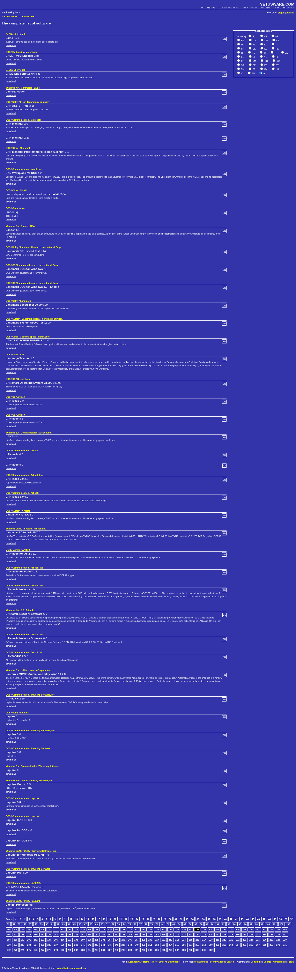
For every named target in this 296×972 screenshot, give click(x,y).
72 (113, 924)
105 (15, 929)
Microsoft (35, 120)
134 (211, 929)
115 (83, 929)
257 (190, 945)
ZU (253, 73)
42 (236, 919)
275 (29, 950)
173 (190, 934)
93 (229, 924)
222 (238, 939)
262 (224, 945)
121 (123, 929)
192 (36, 939)
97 (251, 924)
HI (241, 53)
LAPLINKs (36, 883)
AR (276, 36)
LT (253, 57)
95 (240, 924)
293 (150, 950)
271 (285, 945)
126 (157, 929)
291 (137, 950)
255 (177, 945)
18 (104, 919)
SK (254, 65)
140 (251, 929)
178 (224, 934)
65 (74, 924)
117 (96, 929)
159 (96, 934)
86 (190, 924)
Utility (17, 34)
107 (29, 929)
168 (157, 934)
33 (187, 919)
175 (204, 934)
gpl (23, 34)
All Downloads (172, 961)
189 (15, 939)
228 (278, 939)
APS (22, 354)
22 (126, 919)
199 (83, 939)
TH (242, 69)
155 (69, 934)
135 (217, 929)
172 (184, 934)
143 (271, 929)
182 (251, 934)
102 (281, 924)
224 (251, 939)
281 (69, 950)
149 (29, 934)
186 (278, 934)
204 (116, 939)
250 (143, 945)
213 (177, 939)
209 (150, 939)
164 (130, 934)
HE (277, 48)
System (16, 319)
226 (265, 939)
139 (244, 929)
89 (207, 924)
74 (124, 924)
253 (163, 945)
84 (179, 924)
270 (278, 945)
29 (164, 919)
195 (56, 939)
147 (15, 934)
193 (42, 939)
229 (285, 939)
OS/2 (8, 550)
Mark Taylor (32, 52)
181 (244, 934)
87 (195, 924)
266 (251, 945)
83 (173, 924)
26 (148, 919)
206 (130, 939)
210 (157, 939)
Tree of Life (157, 961)
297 (177, 950)
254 (170, 945)
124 (143, 929)
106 (22, 929)
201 (96, 939)
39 (220, 919)
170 (170, 934)
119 (110, 929)
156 (76, 934)
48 (269, 919)
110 (49, 929)
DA (242, 44)
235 (42, 945)
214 (184, 939)
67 (85, 924)
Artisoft (21, 397)
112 (63, 929)
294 (157, 950)
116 (89, 929)
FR (242, 48)
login (281, 12)
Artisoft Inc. (37, 475)
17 (98, 919)
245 (110, 945)
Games (16, 208)
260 (211, 945)
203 (110, 939)
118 (103, 929)
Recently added (216, 961)
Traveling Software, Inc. (43, 694)
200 (89, 939)
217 (204, 939)
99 (262, 924)
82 (168, 924)
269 (271, 945)
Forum (291, 961)
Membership (279, 961)
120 (116, 929)
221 (231, 939)
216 (197, 939)
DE (254, 48)
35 (198, 919)
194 (49, 939)
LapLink (24, 712)
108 (36, 929)
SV (277, 65)
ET (265, 44)
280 (63, 950)
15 (87, 919)
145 (285, 929)
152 (49, 934)
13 (76, 919)
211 (163, 939)
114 (76, 929)
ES (265, 65)
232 (22, 945)
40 (225, 919)
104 (9, 929)
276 (36, 950)
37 (209, 919)
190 (22, 939)
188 (9, 939)
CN (266, 40)
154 (63, 934)
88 (201, 924)
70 (102, 924)
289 (123, 950)
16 (93, 919)
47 (264, 919)
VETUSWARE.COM (277, 4)
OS (13, 265)
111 (56, 929)
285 (96, 950)
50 (280, 919)
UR (277, 69)
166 (143, 934)
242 (89, 945)
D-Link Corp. (23, 379)
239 (69, 945)
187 (285, 934)
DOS (8, 52)
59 (41, 924)
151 (42, 934)
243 (96, 945)
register (290, 12)
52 (291, 919)
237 (56, 945)
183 (258, 934)
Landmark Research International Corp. (40, 247)
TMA (32, 226)
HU (253, 53)
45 (253, 919)
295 (163, 950)
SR (242, 65)
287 (110, 950)
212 (170, 939)
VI (241, 73)
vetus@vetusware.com (69, 968)
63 (63, 924)
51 (286, 919)
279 (56, 950)
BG (242, 40)
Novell (23, 190)
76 (135, 924)
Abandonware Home (138, 961)
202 (103, 939)
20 (115, 919)
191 (29, 939)
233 (29, 945)
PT (242, 61)
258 (197, 945)
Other (15, 148)
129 (177, 929)
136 (224, 929)
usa (23, 208)
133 (204, 929)
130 (184, 929)
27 (154, 919)
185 (271, 934)
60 (47, 924)
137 (231, 929)
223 (244, 939)
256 (184, 945)
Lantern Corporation (39, 670)
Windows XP (12, 88)
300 (197, 950)
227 (271, 939)
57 (30, 924)
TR (254, 69)
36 (203, 919)
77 (140, 924)
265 (244, 945)
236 (49, 945)
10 (60, 919)
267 (258, 945)
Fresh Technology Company (35, 102)
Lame (37, 88)
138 (238, 929)
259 (204, 945)
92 (223, 924)
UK (265, 69)
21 (120, 919)
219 (217, 939)
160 (103, 934)
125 (150, 929)
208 (143, 939)
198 (76, 939)
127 (163, 929)
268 (265, 945)
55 (19, 924)
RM (254, 61)
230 (9, 945)
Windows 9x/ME (14, 528)
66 (80, 924)
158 (89, 934)
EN (254, 36)
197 (69, 939)
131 (190, 929)
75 (129, 924)
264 (238, 945)
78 (146, 924)
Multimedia (18, 52)
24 (137, 919)
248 (130, 945)
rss (84, 968)
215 (190, 939)
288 (116, 950)
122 (130, 929)
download (11, 45)
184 (265, 934)
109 (42, 929)
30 (170, 919)
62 (58, 924)
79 (151, 924)
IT (275, 53)
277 (42, 950)
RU (278, 61)
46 (258, 919)
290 (130, 950)
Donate (267, 961)
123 (137, 929)
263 (231, 945)
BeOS (9, 34)
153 (56, 934)
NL (254, 44)
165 (137, 934)
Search (230, 961)
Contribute (256, 961)
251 (150, 945)
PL (277, 57)
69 (96, 924)
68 (91, 924)
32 (181, 919)
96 (245, 924)
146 (9, 934)
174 (197, 934)
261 (217, 945)
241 (83, 945)
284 (89, 950)
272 (9, 950)
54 (14, 924)
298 (184, 950)
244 (103, 945)
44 (247, 919)
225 (258, 939)
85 (185, 924)
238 (63, 945)
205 (123, 939)
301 (204, 950)
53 (8, 924)
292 (143, 950)
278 (49, 950)
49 (275, 919)
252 (157, 945)
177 (217, 934)
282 (76, 950)
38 (214, 919)
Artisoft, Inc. (45, 432)
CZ (277, 40)
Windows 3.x (12, 226)
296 (170, 950)
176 (211, 934)
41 (231, 919)
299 (190, 950)
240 (76, 945)
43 (242, 919)
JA (286, 53)
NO (265, 57)
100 (268, 924)
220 (224, 939)
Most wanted (200, 961)
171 (177, 934)
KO (242, 57)
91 (217, 924)
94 (234, 924)
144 (278, 929)
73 (118, 924)
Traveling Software (40, 748)
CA (254, 40)
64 (69, 924)
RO (266, 61)
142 (265, 929)
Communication (20, 120)
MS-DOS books (9, 16)
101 (275, 924)
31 (176, 919)
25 (142, 919)
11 (65, 919)
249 (137, 945)
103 (288, 924)
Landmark (25, 301)
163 (123, 934)
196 (63, 939)
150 (36, 934)
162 (116, 934)
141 (258, 929)
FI (276, 44)
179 (231, 934)
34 (192, 919)
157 (83, 934)
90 (212, 924)
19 (109, 919)
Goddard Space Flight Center (35, 336)
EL (265, 48)
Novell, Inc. (36, 169)
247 (123, 945)
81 (162, 924)
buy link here (28, 16)
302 (211, 950)
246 (116, 945)
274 (22, 950)
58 (36, 924)
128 (170, 929)
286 (103, 950)
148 (22, 934)
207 (137, 939)
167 (150, 934)
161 (110, 934)
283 (83, 950)
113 (69, 929)
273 (15, 950)
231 (15, 945)
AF (265, 36)
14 (82, 919)
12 (71, 919)
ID (264, 53)
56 (24, 924)
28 (159, 919)
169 (163, 934)
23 (131, 919)
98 (256, 924)
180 (238, 934)
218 (211, 939)
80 (157, 924)
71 (107, 924)
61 (52, 924)
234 (36, 945)
